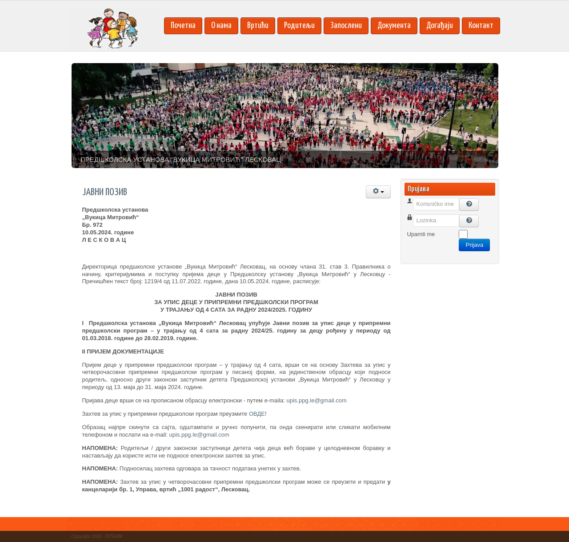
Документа (394, 25)
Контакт (481, 25)
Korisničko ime (426, 214)
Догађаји (439, 25)
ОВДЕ (257, 413)
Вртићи (257, 25)
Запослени (346, 25)
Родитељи (299, 25)
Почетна (183, 25)
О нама (221, 25)
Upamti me (421, 234)
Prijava (474, 244)
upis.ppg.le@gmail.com (317, 400)
